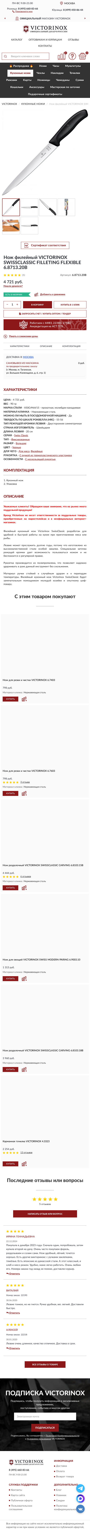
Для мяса (24, 451)
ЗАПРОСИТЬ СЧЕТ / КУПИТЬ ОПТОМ (45, 314)
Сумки (80, 80)
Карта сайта (18, 1495)
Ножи (43, 66)
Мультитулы (73, 66)
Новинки (61, 1495)
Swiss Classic (21, 435)
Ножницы (43, 80)
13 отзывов (26, 1153)
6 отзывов (25, 876)
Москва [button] (28, 357)
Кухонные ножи (20, 73)
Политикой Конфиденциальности (62, 1436)
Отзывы (73, 40)
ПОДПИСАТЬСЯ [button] (45, 1428)
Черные (16, 447)
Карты (27, 80)
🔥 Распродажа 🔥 (21, 66)
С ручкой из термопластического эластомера (46, 455)
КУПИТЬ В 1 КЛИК (70, 305)
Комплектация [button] (71, 346)
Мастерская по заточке (65, 87)
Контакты (45, 46)
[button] (22, 11)
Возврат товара (65, 1477)
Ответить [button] (13, 1274)
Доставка (61, 1466)
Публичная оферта (21, 1500)
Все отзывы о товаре (45, 1365)
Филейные (37, 451)
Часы (56, 66)
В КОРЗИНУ (37, 305)
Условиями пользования (39, 1439)
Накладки (57, 73)
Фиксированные (20, 439)
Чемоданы (63, 80)
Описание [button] (46, 346)
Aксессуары (36, 87)
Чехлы (41, 73)
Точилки (75, 73)
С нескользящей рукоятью (40, 459)
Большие (21, 443)
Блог (59, 1490)
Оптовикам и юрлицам (45, 40)
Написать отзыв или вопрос (45, 1214)
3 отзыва (25, 782)
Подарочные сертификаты (45, 94)
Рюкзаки (11, 80)
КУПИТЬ (10, 699)
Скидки (60, 1500)
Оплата (60, 1471)
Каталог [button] (17, 40)
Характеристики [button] (19, 346)
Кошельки (16, 87)
